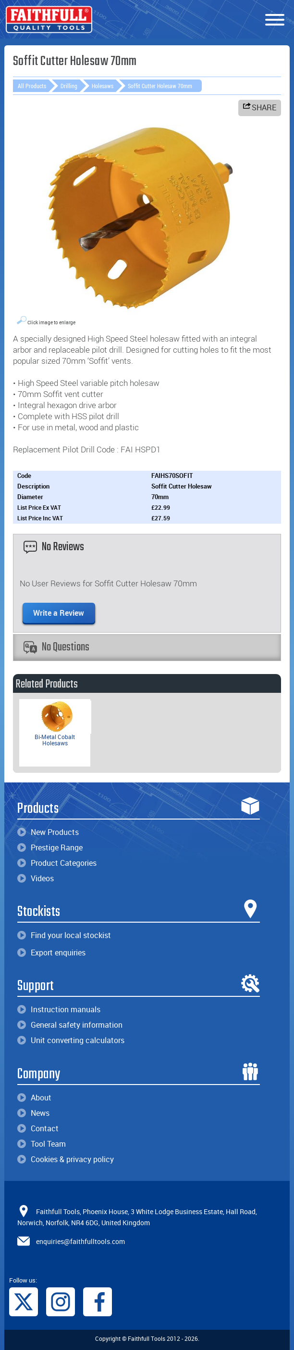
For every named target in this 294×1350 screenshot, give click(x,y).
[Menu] (274, 20)
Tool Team (41, 1143)
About (34, 1097)
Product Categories (57, 863)
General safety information (69, 1024)
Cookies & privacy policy (65, 1159)
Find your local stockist (64, 935)
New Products (48, 832)
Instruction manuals (58, 1009)
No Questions (56, 647)
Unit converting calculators (70, 1040)
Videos (35, 878)
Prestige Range (50, 847)
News (33, 1113)
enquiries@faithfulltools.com (80, 1241)
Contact (38, 1128)
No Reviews (54, 547)
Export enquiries (51, 952)
